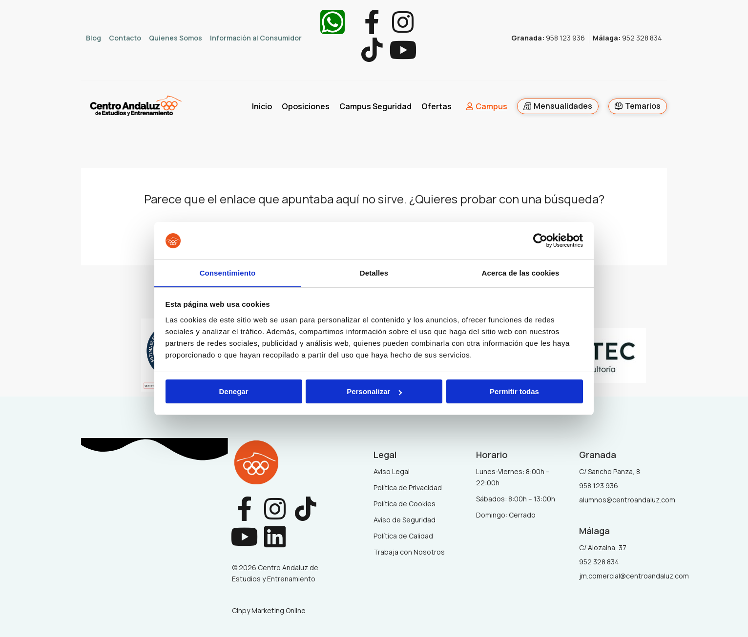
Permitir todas (514, 392)
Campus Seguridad (375, 106)
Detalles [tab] (374, 272)
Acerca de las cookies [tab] (521, 272)
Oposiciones (306, 106)
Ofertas (436, 106)
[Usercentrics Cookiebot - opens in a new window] (540, 240)
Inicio (262, 106)
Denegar (233, 392)
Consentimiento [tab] (228, 272)
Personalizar (374, 392)
